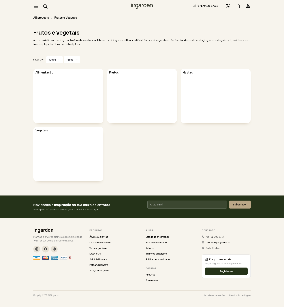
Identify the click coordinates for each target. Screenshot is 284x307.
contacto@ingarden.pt (218, 242)
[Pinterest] (54, 249)
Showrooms (152, 280)
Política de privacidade (158, 259)
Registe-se (226, 271)
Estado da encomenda (158, 236)
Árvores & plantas (98, 236)
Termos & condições (156, 253)
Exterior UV (95, 253)
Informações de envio (157, 242)
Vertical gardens (98, 248)
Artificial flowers (98, 259)
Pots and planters (98, 264)
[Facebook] (45, 249)
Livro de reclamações (214, 295)
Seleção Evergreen (99, 270)
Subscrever (240, 204)
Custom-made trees (100, 242)
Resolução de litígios (240, 295)
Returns (150, 248)
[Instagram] (36, 249)
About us (150, 274)
